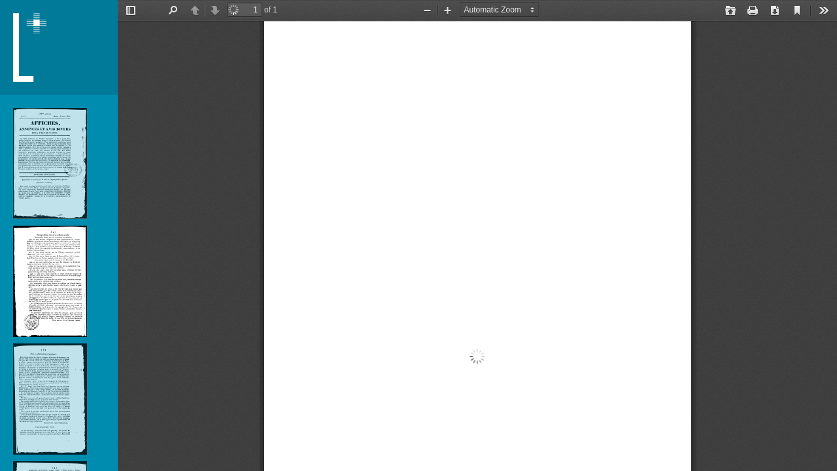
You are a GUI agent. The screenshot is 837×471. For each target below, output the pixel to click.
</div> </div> (477, 235)
